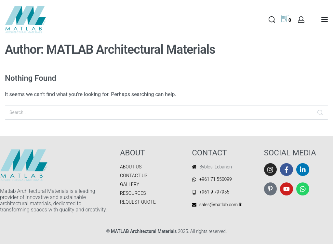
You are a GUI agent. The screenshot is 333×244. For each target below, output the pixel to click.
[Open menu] (324, 19)
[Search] (320, 113)
